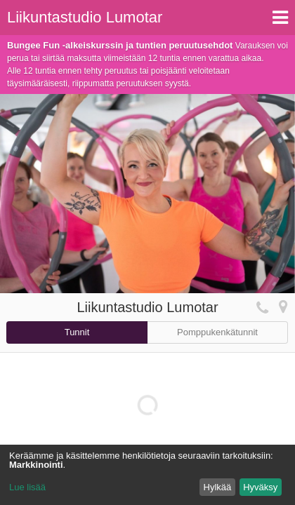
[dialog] (147, 475)
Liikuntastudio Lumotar (84, 17)
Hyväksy (260, 487)
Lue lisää (27, 487)
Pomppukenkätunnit (217, 332)
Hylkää (218, 487)
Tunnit (77, 332)
